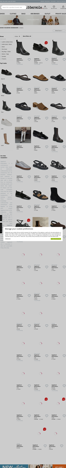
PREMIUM (1, 218)
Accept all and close (56, 238)
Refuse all (8, 238)
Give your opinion (1, 228)
